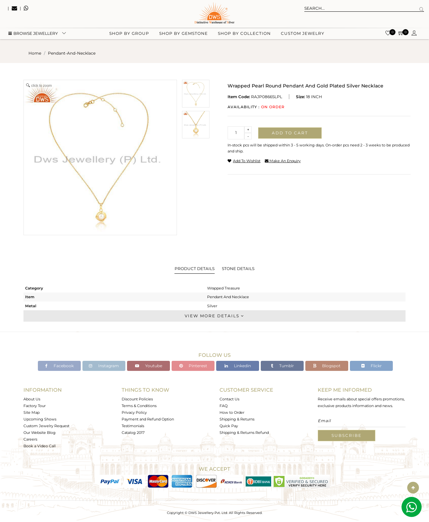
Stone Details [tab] (238, 268)
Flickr (371, 365)
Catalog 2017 (133, 432)
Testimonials (133, 425)
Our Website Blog (39, 432)
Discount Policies (137, 399)
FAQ (224, 405)
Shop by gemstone (183, 33)
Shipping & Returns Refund (244, 432)
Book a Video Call (39, 446)
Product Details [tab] (194, 268)
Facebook (59, 365)
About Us (31, 399)
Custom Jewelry (302, 33)
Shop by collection (244, 33)
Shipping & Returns (237, 419)
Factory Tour (34, 405)
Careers (30, 439)
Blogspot (327, 365)
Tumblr (282, 365)
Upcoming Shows (39, 419)
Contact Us (229, 399)
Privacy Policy (134, 412)
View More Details (214, 315)
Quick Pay (229, 425)
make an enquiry (283, 160)
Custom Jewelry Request (46, 425)
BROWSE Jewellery (33, 33)
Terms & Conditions (139, 405)
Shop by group (129, 33)
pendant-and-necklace (72, 53)
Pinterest (193, 365)
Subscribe (346, 435)
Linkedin (238, 365)
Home (34, 53)
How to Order (232, 412)
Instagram (104, 365)
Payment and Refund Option (148, 419)
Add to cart (290, 132)
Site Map (31, 412)
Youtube (148, 365)
